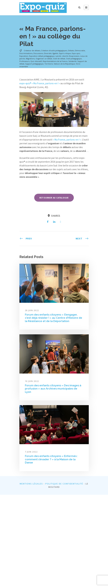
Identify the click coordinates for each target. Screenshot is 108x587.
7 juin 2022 (31, 451)
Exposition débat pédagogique (42, 56)
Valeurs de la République (64, 64)
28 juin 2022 (32, 310)
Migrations (30, 58)
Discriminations (25, 53)
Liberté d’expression (70, 56)
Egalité (55, 53)
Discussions (38, 53)
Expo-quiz (76, 53)
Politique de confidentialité (64, 483)
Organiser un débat (44, 58)
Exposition (23, 56)
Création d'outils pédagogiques (54, 50)
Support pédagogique (34, 64)
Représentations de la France (55, 61)
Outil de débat (59, 58)
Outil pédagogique (74, 58)
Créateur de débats (32, 50)
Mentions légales (31, 483)
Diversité (48, 53)
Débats (71, 50)
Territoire (48, 64)
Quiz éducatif (36, 61)
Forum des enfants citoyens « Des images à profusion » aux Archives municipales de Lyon (53, 388)
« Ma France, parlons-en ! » (67, 139)
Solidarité (72, 61)
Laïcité (58, 56)
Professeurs (24, 61)
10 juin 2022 (32, 381)
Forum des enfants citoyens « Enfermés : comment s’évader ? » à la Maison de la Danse (51, 459)
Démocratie (80, 50)
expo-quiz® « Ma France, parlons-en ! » (39, 83)
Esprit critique (65, 53)
